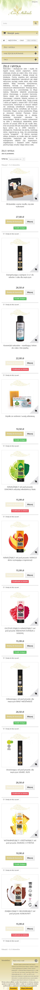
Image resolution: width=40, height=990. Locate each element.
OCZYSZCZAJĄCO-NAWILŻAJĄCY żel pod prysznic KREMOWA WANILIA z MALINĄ (20, 630)
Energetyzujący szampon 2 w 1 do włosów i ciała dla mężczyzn (20, 276)
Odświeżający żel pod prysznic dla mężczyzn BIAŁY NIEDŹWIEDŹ (20, 700)
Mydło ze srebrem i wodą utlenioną (20, 416)
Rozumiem (13, 988)
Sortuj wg (5, 159)
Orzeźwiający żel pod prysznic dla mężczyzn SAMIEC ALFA (20, 771)
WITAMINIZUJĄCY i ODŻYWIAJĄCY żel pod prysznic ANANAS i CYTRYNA (20, 841)
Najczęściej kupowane (13, 53)
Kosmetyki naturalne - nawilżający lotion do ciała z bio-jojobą (20, 346)
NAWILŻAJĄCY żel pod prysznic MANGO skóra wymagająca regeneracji (20, 558)
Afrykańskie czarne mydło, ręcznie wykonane (20, 205)
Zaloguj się (34, 2)
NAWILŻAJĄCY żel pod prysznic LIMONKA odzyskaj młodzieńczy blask (19, 488)
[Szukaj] (35, 23)
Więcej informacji (26, 988)
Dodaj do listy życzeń (12, 234)
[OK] (36, 960)
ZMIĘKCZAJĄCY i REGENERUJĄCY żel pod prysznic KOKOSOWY (20, 912)
